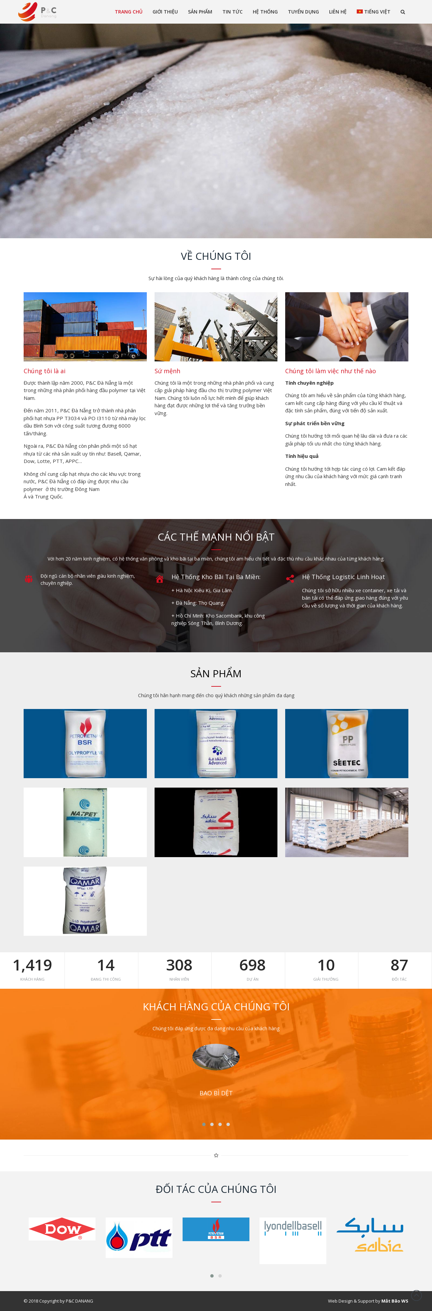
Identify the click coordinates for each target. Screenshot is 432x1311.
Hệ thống (265, 11)
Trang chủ (128, 11)
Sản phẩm (200, 11)
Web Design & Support (351, 1301)
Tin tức (232, 11)
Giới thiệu (165, 11)
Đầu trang (416, 1295)
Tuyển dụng (303, 11)
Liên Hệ (338, 11)
